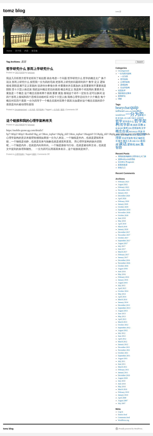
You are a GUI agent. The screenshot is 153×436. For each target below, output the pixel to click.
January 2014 (123, 302)
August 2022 (123, 184)
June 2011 (122, 364)
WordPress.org (123, 420)
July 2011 (121, 361)
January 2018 (123, 229)
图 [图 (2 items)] (131, 125)
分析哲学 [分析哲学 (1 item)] (140, 118)
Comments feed (124, 417)
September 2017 (124, 241)
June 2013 (122, 313)
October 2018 (123, 215)
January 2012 (123, 344)
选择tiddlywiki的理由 (126, 159)
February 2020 (123, 201)
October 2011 (123, 353)
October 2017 (123, 238)
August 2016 (123, 269)
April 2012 (122, 339)
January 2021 (123, 193)
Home (9, 51)
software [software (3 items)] (120, 110)
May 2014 (122, 294)
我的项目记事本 (124, 93)
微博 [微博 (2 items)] (125, 128)
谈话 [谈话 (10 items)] (123, 144)
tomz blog (14, 10)
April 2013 (122, 319)
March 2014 (122, 299)
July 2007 (121, 403)
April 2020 (122, 198)
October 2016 (123, 266)
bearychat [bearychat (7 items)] (123, 108)
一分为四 (31, 110)
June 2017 (122, 249)
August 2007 (123, 401)
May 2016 (122, 274)
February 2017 (123, 255)
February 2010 (123, 392)
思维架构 (124, 85)
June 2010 (122, 384)
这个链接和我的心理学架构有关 (29, 120)
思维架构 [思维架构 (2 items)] (136, 128)
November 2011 (124, 350)
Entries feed (122, 415)
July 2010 (121, 381)
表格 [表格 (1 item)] (134, 141)
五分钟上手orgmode (126, 162)
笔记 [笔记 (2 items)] (135, 138)
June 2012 (122, 336)
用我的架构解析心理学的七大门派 (132, 156)
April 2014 (122, 297)
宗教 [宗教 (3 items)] (140, 124)
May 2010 (122, 386)
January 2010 (123, 395)
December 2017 (124, 232)
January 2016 (123, 280)
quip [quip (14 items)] (134, 107)
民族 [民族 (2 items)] (140, 131)
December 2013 (124, 305)
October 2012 (123, 325)
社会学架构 (125, 88)
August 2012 (123, 330)
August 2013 (123, 311)
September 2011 (124, 356)
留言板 (35, 51)
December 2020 (124, 196)
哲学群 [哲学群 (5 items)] (125, 124)
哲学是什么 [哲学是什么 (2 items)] (128, 121)
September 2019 (124, 210)
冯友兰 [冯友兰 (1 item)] (133, 118)
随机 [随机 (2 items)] (138, 144)
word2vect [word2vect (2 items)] (120, 115)
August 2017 (123, 243)
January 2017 (123, 257)
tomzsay (31, 73)
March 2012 (122, 342)
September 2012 (124, 328)
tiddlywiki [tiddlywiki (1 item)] (128, 111)
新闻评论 (122, 96)
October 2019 (123, 207)
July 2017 (121, 246)
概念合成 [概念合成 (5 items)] (122, 131)
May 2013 (122, 316)
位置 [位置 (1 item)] (129, 118)
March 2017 (122, 252)
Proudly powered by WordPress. (131, 429)
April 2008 (122, 398)
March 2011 (122, 367)
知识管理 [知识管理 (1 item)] (133, 135)
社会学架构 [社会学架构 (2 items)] (127, 138)
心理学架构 (19, 154)
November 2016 (124, 263)
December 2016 (124, 260)
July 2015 (121, 285)
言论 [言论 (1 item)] (138, 141)
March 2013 (122, 322)
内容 (26, 51)
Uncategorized (21, 110)
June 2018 (122, 218)
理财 (120, 99)
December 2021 (124, 190)
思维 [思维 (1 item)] (130, 128)
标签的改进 (122, 165)
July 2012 (121, 333)
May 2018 (122, 221)
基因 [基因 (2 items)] (135, 125)
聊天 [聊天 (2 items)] (120, 141)
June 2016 (122, 271)
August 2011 (123, 358)
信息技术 (122, 90)
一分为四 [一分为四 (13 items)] (135, 114)
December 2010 (124, 375)
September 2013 (124, 308)
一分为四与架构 (124, 74)
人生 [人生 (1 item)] (125, 118)
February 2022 (123, 187)
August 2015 (123, 283)
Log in (120, 412)
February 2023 (123, 182)
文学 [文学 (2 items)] (143, 128)
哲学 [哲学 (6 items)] (119, 121)
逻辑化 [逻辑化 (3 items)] (131, 144)
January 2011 (123, 372)
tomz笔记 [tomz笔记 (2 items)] (136, 111)
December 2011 (124, 347)
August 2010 (123, 378)
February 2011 (123, 370)
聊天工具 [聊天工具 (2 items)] (127, 141)
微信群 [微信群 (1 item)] (120, 128)
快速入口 (122, 168)
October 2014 (123, 291)
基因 (62, 110)
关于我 (18, 51)
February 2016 (123, 277)
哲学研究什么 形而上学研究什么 (29, 68)
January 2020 (123, 204)
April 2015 (122, 288)
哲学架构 (40, 110)
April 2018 (122, 224)
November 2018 (124, 212)
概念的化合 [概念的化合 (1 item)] (133, 132)
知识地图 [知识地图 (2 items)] (124, 134)
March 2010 (122, 389)
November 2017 (124, 235)
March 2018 (122, 226)
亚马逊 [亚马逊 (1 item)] (120, 118)
